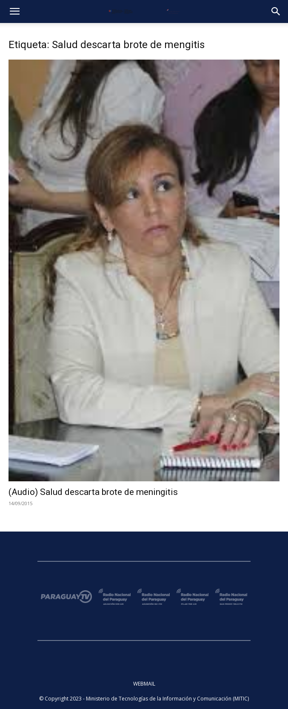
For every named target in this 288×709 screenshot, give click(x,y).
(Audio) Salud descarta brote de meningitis (93, 492)
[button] (14, 11)
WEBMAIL (144, 683)
